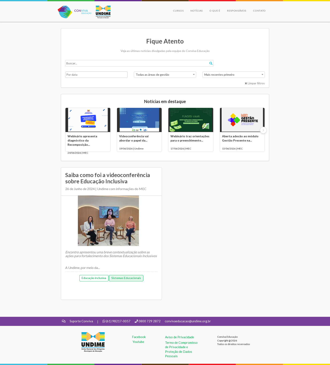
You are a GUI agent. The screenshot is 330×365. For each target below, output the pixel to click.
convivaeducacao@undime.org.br (188, 321)
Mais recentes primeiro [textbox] (219, 74)
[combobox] (165, 74)
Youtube (138, 342)
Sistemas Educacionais (126, 278)
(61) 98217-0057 (118, 321)
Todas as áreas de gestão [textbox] (152, 74)
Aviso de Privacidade (179, 337)
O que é (214, 10)
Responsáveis (236, 10)
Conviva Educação (73, 8)
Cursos (178, 10)
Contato (259, 10)
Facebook (139, 337)
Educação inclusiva (94, 278)
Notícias (196, 10)
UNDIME (87, 334)
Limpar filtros (255, 83)
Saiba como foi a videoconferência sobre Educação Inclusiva (107, 178)
